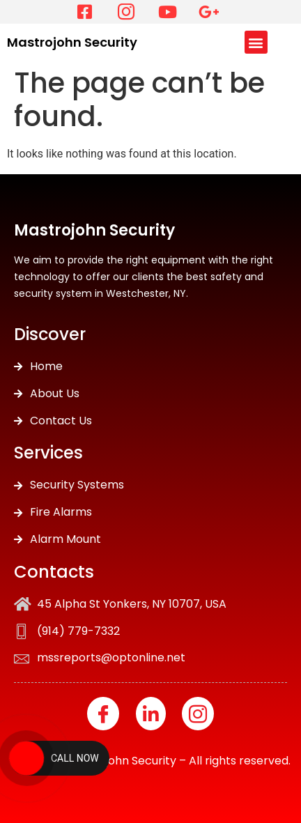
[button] (256, 42)
